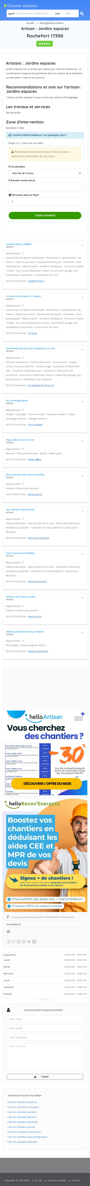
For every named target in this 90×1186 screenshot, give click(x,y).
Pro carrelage (35, 424)
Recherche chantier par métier (25, 1095)
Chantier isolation (20, 5)
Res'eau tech (35, 616)
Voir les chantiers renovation (23, 1107)
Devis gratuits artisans (51, 23)
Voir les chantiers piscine (21, 1127)
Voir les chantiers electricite (22, 1122)
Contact (76, 1180)
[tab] (45, 245)
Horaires (45, 999)
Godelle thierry (36, 280)
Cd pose (32, 333)
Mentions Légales (57, 1180)
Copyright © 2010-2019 (17, 1180)
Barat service (35, 494)
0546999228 (14, 924)
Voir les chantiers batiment (22, 1141)
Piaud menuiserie (37, 581)
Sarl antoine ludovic (38, 537)
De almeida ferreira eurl (41, 385)
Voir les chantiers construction (24, 1131)
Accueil (30, 23)
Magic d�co (34, 459)
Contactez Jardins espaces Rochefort (43, 1010)
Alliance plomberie (38, 651)
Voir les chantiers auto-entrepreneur (27, 1136)
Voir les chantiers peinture (22, 1102)
